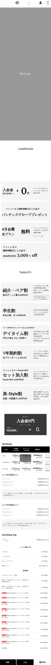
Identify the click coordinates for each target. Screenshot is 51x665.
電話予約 (42, 662)
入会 (25, 662)
